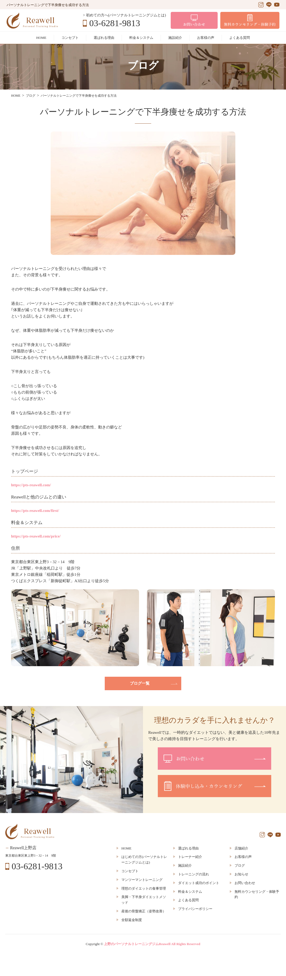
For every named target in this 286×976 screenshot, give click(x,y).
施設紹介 (175, 37)
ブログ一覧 (140, 683)
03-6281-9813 (114, 23)
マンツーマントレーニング (142, 880)
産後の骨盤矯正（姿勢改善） (143, 911)
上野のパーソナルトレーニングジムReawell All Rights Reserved (152, 944)
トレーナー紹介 (190, 857)
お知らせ (241, 874)
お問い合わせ (245, 883)
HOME (41, 37)
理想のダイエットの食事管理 (143, 888)
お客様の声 (205, 37)
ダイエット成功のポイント (198, 883)
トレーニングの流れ (193, 874)
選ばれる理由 (104, 37)
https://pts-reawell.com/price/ (36, 536)
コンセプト (70, 37)
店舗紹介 (241, 848)
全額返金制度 (131, 920)
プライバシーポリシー (195, 909)
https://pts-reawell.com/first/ (35, 510)
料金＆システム (141, 37)
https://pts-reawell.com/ (31, 485)
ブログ (240, 865)
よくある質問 (239, 37)
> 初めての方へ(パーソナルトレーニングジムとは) (124, 15)
